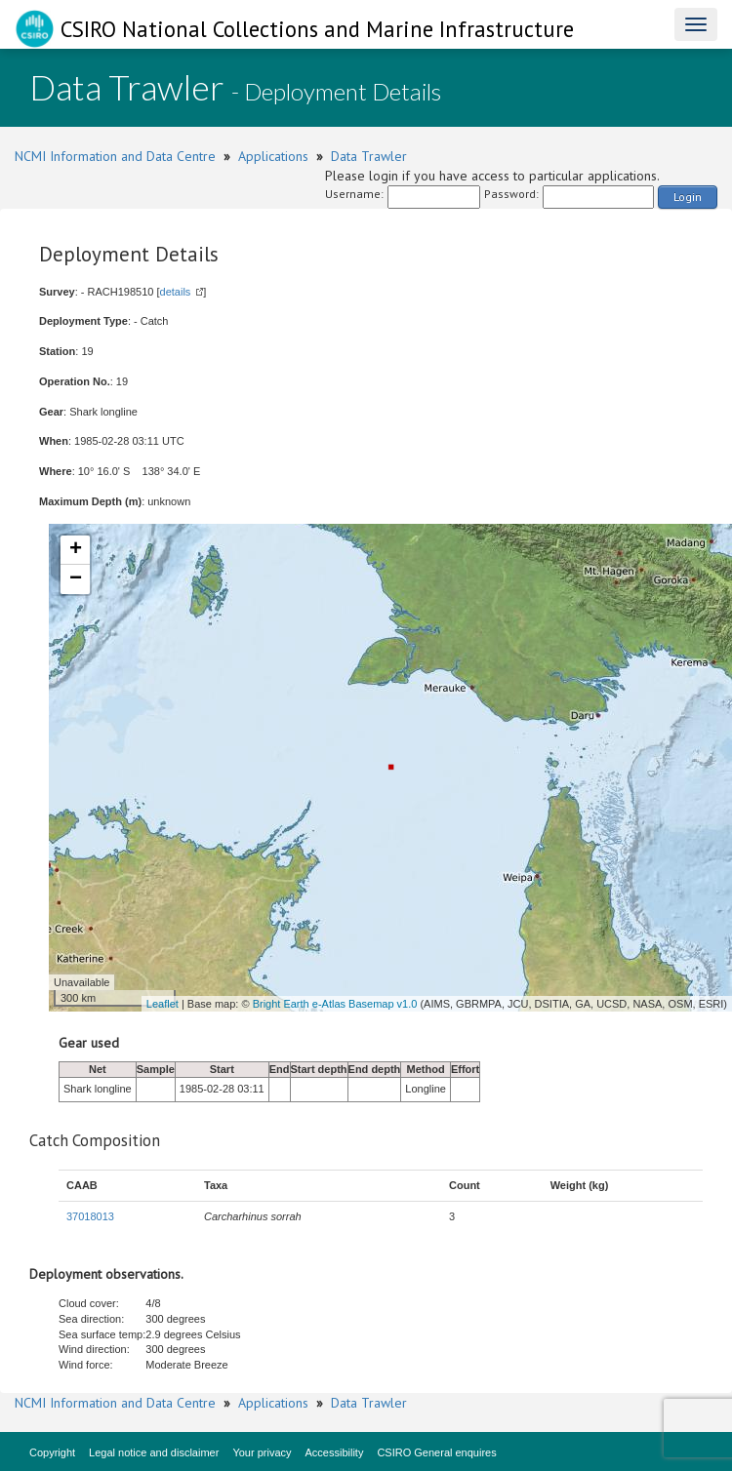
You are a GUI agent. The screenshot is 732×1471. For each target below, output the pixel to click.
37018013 (90, 1216)
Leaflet (162, 1004)
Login (687, 196)
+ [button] (75, 550)
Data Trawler (369, 156)
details (175, 292)
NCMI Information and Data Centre (115, 156)
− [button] (75, 579)
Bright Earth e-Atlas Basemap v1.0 (335, 1004)
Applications (273, 156)
